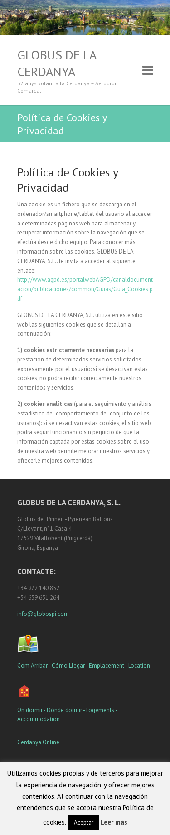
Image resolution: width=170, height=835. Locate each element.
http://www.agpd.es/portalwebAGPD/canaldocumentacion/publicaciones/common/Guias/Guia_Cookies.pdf (85, 289)
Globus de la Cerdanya (56, 63)
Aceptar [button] (83, 822)
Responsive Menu (147, 70)
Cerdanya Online (38, 742)
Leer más (114, 822)
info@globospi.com (43, 614)
